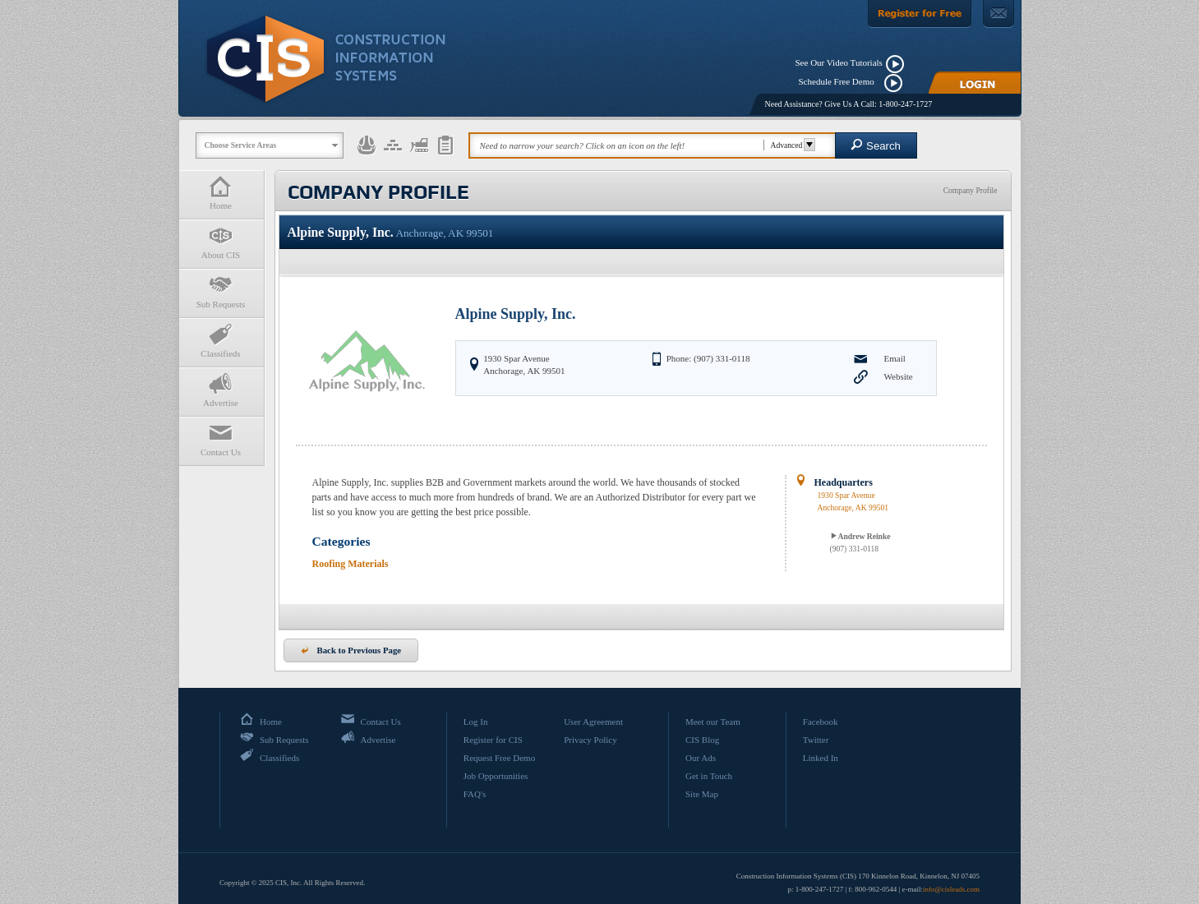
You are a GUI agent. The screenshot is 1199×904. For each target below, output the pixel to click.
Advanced (791, 145)
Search (876, 145)
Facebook (820, 721)
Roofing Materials (350, 564)
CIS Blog (702, 740)
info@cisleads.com (951, 889)
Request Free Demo (499, 758)
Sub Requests (221, 291)
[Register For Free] (919, 14)
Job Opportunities (495, 776)
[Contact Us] (998, 14)
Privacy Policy (590, 740)
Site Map (701, 794)
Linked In (820, 758)
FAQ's (474, 794)
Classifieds (221, 340)
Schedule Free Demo (840, 81)
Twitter (816, 740)
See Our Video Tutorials (839, 62)
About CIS (221, 242)
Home (221, 192)
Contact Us (221, 439)
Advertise (221, 390)
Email (895, 358)
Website (898, 376)
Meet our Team (712, 721)
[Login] (975, 82)
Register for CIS (493, 740)
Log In (475, 721)
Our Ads (700, 758)
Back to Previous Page (351, 650)
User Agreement (593, 721)
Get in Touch (708, 776)
